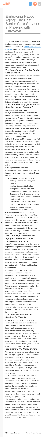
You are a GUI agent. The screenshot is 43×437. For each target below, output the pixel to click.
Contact (38, 433)
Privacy (33, 433)
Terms (28, 433)
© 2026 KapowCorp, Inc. (12, 433)
